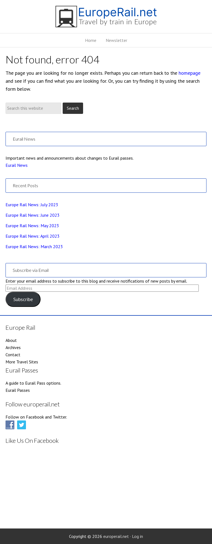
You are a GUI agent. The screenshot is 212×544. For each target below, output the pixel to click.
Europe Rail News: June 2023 (33, 215)
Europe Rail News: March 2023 (34, 246)
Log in (137, 536)
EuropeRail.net (106, 18)
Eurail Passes (18, 390)
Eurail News (17, 165)
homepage (189, 73)
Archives (13, 347)
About (11, 340)
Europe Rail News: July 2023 (32, 204)
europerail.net (116, 536)
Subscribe (23, 299)
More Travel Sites (22, 362)
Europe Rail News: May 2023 (32, 225)
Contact (13, 354)
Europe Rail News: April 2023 (33, 236)
